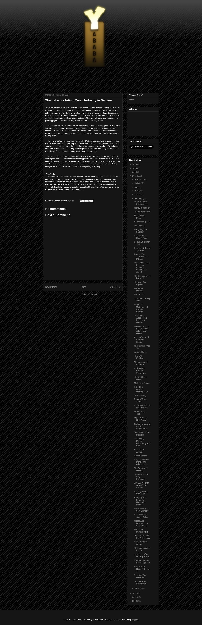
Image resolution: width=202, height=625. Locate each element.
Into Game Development (141, 530)
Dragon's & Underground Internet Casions (141, 308)
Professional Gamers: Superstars (140, 370)
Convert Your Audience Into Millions (141, 256)
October (138, 183)
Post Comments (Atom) (88, 294)
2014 (134, 176)
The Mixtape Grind (142, 212)
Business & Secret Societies (142, 249)
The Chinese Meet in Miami (142, 277)
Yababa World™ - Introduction (142, 582)
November (139, 179)
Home (83, 287)
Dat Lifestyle (139, 294)
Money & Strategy (142, 208)
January (138, 588)
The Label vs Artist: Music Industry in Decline (140, 319)
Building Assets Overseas (140, 492)
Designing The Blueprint (140, 230)
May (137, 187)
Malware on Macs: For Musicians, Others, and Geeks (142, 330)
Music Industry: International (140, 203)
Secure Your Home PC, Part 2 (141, 569)
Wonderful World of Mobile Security (141, 339)
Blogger (135, 619)
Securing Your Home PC (140, 576)
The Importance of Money (142, 549)
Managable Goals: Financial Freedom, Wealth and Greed (142, 267)
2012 (134, 593)
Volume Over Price (139, 216)
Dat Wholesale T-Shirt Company (141, 509)
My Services (139, 225)
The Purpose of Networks (141, 469)
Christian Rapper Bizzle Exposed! (142, 561)
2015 (134, 172)
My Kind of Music (141, 383)
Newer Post (51, 287)
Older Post (115, 287)
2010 (134, 601)
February (139, 198)
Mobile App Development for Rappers (141, 523)
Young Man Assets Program (142, 433)
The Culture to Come (140, 378)
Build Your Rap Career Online (141, 516)
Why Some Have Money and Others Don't (141, 462)
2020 (134, 164)
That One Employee (139, 357)
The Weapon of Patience (140, 363)
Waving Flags (140, 352)
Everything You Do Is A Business (142, 406)
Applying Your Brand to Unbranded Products (140, 501)
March (138, 194)
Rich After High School (140, 543)
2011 (134, 597)
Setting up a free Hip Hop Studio (141, 555)
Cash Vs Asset (140, 456)
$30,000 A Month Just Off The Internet (141, 485)
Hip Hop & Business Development (141, 389)
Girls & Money (140, 395)
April (137, 191)
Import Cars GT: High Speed (141, 419)
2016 (134, 168)
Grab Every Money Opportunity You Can (142, 442)
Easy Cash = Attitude (139, 450)
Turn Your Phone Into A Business (142, 536)
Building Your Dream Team (140, 237)
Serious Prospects (142, 222)
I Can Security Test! (140, 412)
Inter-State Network (138, 289)
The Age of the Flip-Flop (140, 283)
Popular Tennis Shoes (140, 400)
